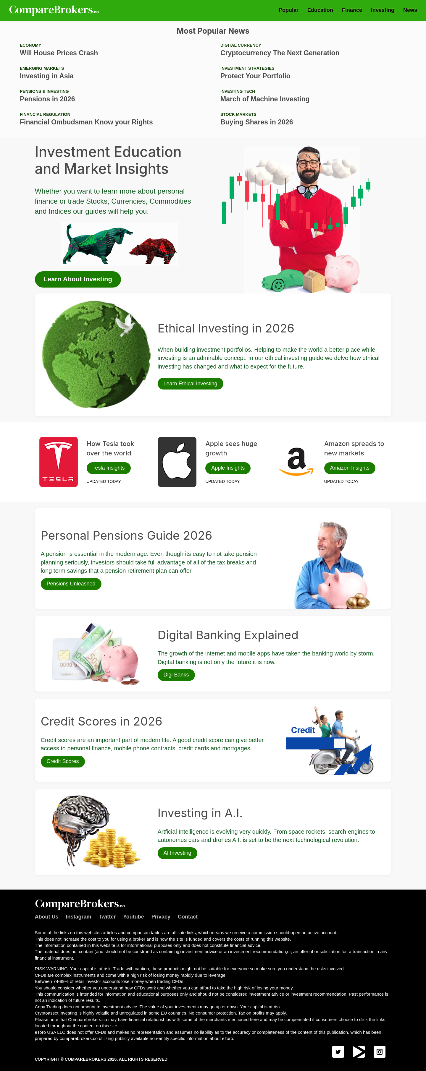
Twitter (107, 917)
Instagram (78, 917)
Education (320, 10)
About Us (47, 917)
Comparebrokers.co (55, 10)
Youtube (133, 917)
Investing (382, 10)
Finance (352, 10)
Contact (188, 917)
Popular (288, 10)
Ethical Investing (56, 302)
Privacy (160, 917)
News (410, 10)
